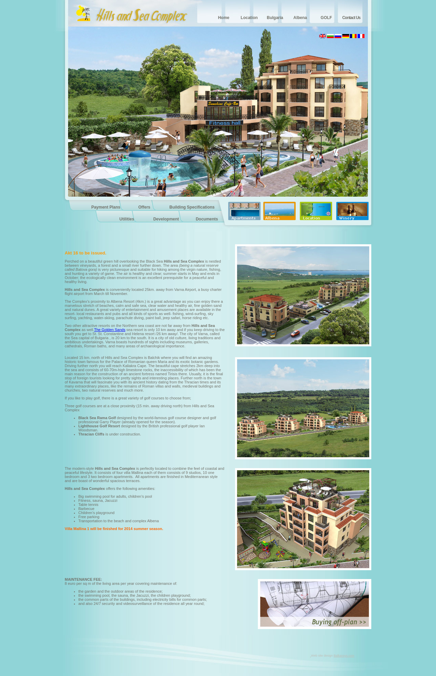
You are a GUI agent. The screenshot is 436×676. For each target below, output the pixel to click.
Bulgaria (275, 17)
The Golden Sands (109, 330)
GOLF (326, 17)
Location (249, 17)
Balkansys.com (343, 655)
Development (166, 219)
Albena (300, 17)
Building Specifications (192, 207)
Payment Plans (105, 207)
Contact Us (351, 17)
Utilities (127, 219)
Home (223, 17)
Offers (144, 207)
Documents (207, 219)
